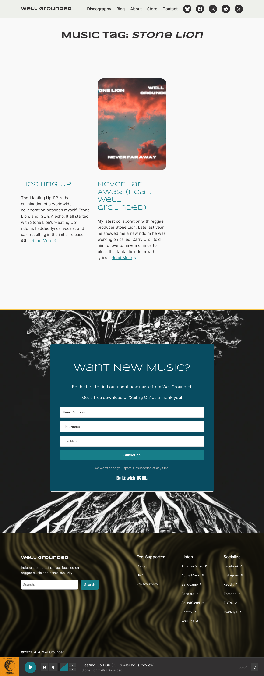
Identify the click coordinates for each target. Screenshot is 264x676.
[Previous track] (44, 667)
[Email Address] (132, 412)
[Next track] (53, 667)
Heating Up (46, 184)
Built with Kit (132, 478)
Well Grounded (46, 9)
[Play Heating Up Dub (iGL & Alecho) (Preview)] (30, 667)
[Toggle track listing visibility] (254, 667)
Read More (42, 240)
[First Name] (132, 426)
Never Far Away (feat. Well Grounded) (124, 196)
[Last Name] (132, 441)
